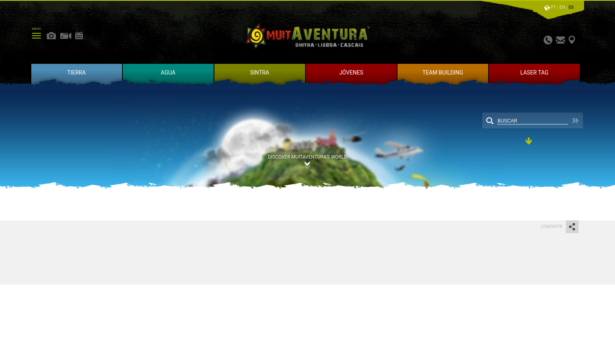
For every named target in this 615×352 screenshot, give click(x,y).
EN (562, 7)
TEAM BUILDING (442, 72)
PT (553, 7)
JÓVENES (351, 72)
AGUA (168, 72)
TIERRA (76, 72)
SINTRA (259, 72)
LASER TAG (534, 72)
